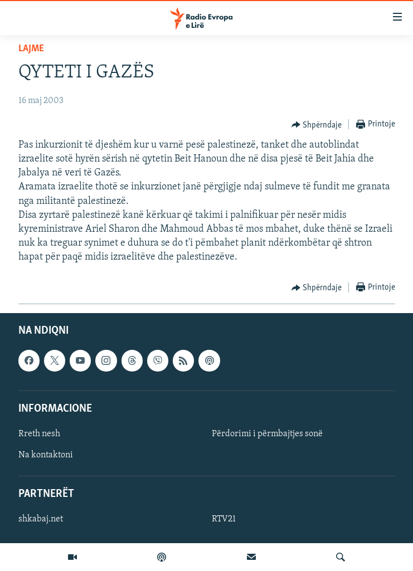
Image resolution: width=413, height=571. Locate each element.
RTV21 (224, 519)
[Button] (316, 125)
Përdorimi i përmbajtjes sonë (267, 434)
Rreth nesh (39, 434)
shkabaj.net (40, 519)
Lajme (31, 48)
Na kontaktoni (45, 455)
